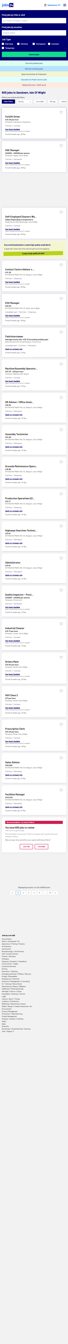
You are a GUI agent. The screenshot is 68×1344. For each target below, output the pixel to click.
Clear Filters (8, 101)
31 (50, 893)
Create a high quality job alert (35, 253)
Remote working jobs (34, 69)
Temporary (8, 48)
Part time (7, 44)
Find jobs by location (12, 27)
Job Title (26, 847)
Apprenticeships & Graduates (34, 74)
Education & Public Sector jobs (34, 79)
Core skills (40, 101)
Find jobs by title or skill (13, 15)
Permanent (39, 44)
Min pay (52, 101)
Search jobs (34, 54)
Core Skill (41, 847)
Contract (53, 44)
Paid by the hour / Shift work (34, 85)
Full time (22, 44)
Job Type (6, 39)
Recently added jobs (34, 63)
